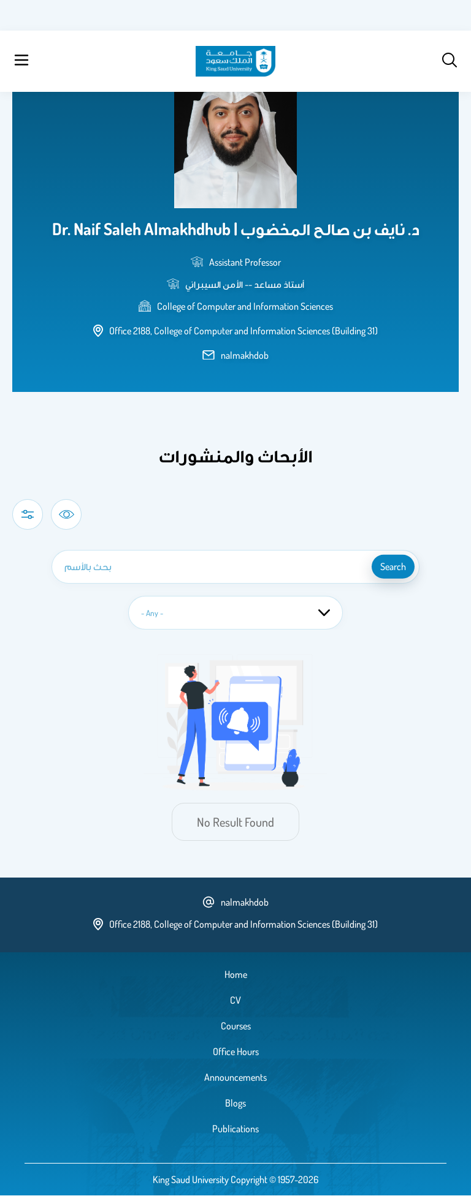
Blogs (235, 1103)
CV (235, 1000)
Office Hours (236, 1051)
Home (235, 974)
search (393, 566)
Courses (236, 1026)
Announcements (235, 1077)
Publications (235, 1129)
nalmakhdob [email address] (245, 355)
